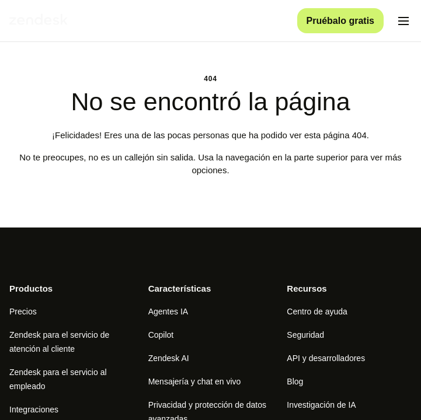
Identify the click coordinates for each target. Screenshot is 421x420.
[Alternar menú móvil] (403, 21)
